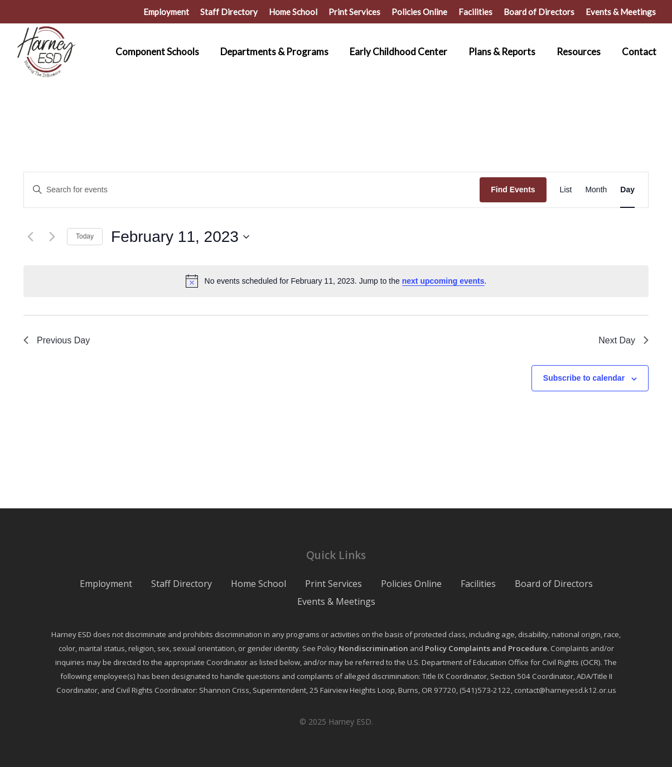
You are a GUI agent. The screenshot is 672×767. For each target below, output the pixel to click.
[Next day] (52, 237)
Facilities (478, 583)
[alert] (336, 281)
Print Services (333, 583)
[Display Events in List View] (566, 189)
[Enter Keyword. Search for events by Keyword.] (252, 189)
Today (85, 236)
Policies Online (411, 583)
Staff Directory (181, 583)
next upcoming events (443, 280)
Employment (106, 583)
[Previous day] (30, 237)
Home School (258, 583)
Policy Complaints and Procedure (486, 648)
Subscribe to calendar (584, 377)
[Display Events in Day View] (627, 189)
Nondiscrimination (373, 648)
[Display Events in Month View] (596, 189)
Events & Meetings (336, 601)
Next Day (623, 340)
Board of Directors (554, 583)
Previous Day (56, 340)
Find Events (513, 189)
